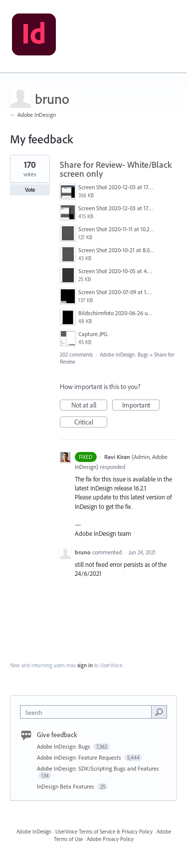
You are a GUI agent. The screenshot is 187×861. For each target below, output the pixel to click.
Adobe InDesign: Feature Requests (80, 757)
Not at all (89, 406)
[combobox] (88, 712)
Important (141, 406)
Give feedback (57, 734)
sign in (85, 665)
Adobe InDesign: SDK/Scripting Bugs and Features (98, 768)
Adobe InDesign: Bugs (124, 354)
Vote (30, 189)
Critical (91, 423)
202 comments (76, 354)
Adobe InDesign (33, 831)
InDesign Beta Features (66, 786)
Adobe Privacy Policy (110, 839)
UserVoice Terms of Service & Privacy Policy (104, 831)
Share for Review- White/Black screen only (116, 169)
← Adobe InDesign (33, 114)
